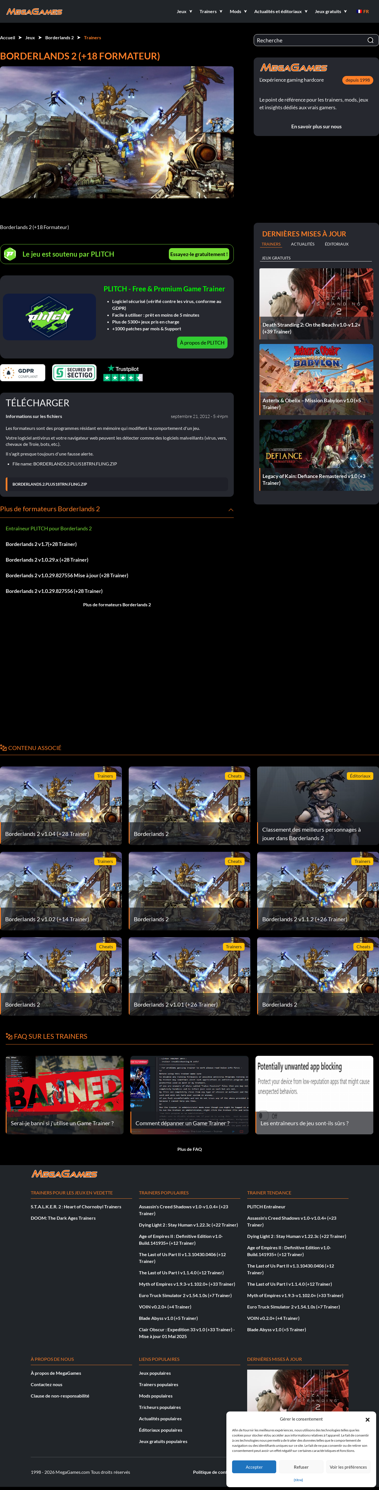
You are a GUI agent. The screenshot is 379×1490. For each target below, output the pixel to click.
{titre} (298, 1480)
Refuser (301, 1467)
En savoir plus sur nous (316, 126)
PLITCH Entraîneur (266, 1206)
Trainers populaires (158, 1384)
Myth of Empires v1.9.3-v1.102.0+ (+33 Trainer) (187, 1284)
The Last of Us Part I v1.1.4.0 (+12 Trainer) (181, 1272)
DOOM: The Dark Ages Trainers (63, 1218)
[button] (367, 1419)
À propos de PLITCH (202, 342)
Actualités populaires (160, 1418)
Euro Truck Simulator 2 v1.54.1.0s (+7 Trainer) (185, 1295)
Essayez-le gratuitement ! (199, 254)
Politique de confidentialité (220, 1472)
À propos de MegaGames (56, 1373)
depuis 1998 (358, 80)
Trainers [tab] (271, 244)
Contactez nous (46, 1384)
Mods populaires (156, 1395)
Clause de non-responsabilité (60, 1395)
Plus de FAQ (189, 1149)
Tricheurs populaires (160, 1407)
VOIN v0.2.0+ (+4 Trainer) (165, 1306)
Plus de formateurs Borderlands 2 (117, 604)
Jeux (30, 37)
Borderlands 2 (59, 37)
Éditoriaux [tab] (337, 244)
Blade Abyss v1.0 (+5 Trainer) (168, 1318)
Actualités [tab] (302, 244)
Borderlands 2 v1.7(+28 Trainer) (41, 544)
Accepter (254, 1467)
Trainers (92, 37)
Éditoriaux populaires (160, 1430)
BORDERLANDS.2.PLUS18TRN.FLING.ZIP (50, 484)
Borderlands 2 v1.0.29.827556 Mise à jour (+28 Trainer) (67, 575)
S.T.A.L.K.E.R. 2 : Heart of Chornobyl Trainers (76, 1206)
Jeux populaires (155, 1373)
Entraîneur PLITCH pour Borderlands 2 (49, 528)
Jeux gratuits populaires (163, 1441)
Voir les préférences (348, 1467)
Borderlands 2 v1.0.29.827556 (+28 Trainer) (54, 591)
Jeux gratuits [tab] (276, 257)
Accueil (7, 37)
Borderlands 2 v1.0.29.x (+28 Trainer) (47, 560)
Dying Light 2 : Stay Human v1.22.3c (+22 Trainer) (188, 1224)
